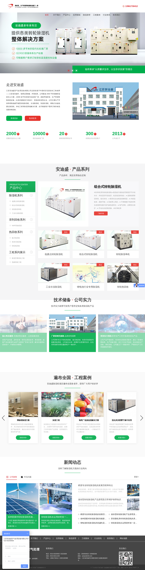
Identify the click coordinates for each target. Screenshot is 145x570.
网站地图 (123, 562)
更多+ (136, 537)
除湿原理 (86, 15)
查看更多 (14, 118)
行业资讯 (106, 15)
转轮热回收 (16, 344)
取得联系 (32, 118)
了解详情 (101, 312)
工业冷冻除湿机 (17, 311)
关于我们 (56, 15)
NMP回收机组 (17, 324)
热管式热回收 (16, 340)
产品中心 (66, 15)
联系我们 (116, 15)
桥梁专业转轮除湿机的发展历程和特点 (95, 545)
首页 (47, 15)
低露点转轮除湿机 (18, 300)
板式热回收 (16, 336)
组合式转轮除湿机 (18, 303)
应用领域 (76, 15)
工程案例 (96, 15)
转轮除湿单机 (16, 307)
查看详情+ (23, 499)
